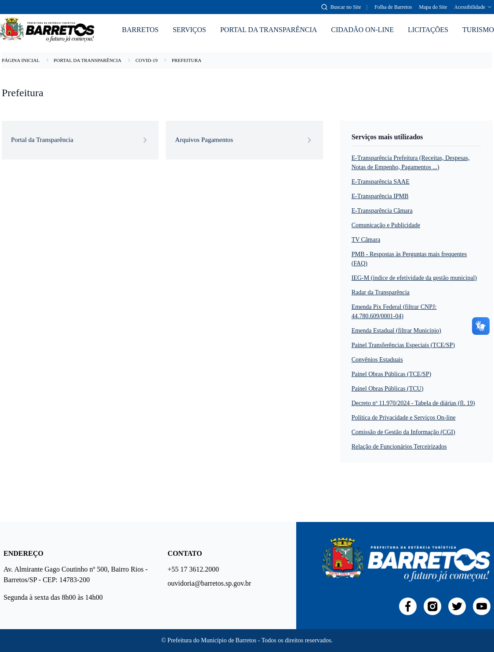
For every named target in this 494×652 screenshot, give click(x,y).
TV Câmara (366, 239)
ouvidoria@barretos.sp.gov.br (208, 583)
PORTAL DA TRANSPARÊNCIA (268, 29)
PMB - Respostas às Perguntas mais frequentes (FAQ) (409, 259)
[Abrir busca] (341, 7)
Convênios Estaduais (377, 359)
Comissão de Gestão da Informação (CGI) (403, 432)
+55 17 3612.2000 (193, 569)
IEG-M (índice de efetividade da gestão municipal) (414, 278)
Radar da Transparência (381, 292)
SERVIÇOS (189, 29)
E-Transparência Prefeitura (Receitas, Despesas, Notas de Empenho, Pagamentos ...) (411, 162)
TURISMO (478, 29)
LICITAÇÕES (428, 29)
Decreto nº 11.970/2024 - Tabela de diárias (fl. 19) (413, 403)
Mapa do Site (433, 7)
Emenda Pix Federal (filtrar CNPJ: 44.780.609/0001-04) (394, 311)
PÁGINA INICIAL (21, 60)
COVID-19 (146, 60)
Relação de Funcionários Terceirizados (399, 446)
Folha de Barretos (393, 7)
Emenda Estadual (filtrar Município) (396, 330)
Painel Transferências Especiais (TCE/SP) (403, 345)
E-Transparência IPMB (380, 196)
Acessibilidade (473, 7)
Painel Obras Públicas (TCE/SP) (392, 374)
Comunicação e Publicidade (386, 225)
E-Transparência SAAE (381, 181)
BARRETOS (140, 29)
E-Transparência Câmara (382, 210)
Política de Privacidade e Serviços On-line (404, 417)
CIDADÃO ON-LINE (362, 29)
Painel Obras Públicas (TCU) (388, 388)
